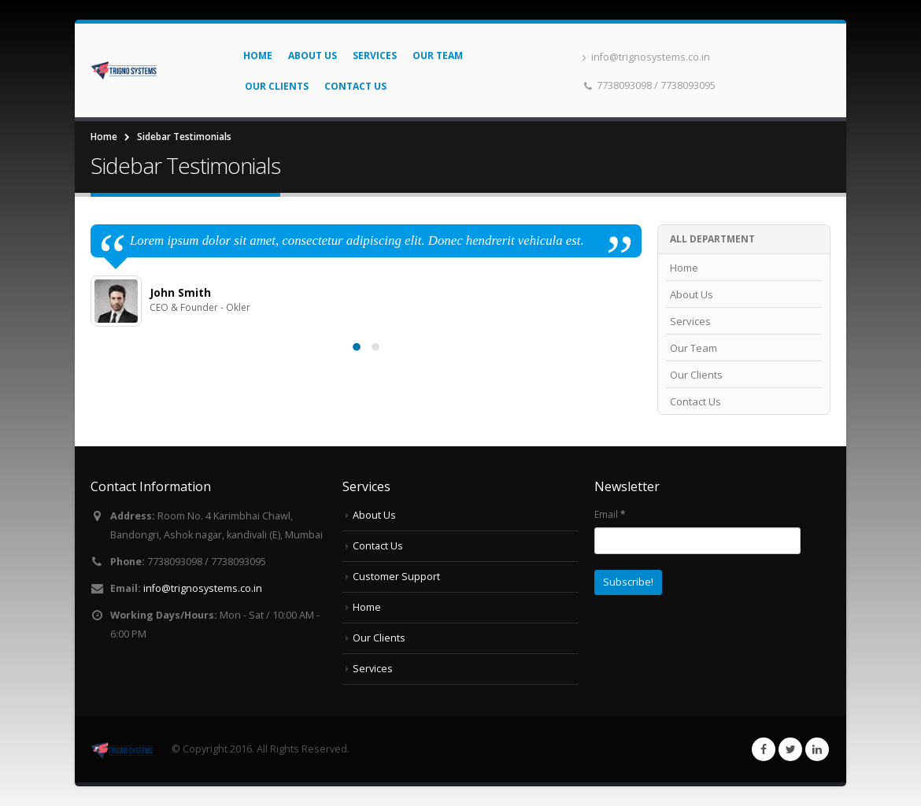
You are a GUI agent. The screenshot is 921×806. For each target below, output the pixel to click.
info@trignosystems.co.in (646, 57)
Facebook (763, 749)
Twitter (790, 749)
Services (375, 55)
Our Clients (277, 86)
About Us (312, 55)
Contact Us (355, 86)
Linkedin (817, 749)
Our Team (437, 55)
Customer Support (396, 576)
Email (609, 514)
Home (257, 55)
